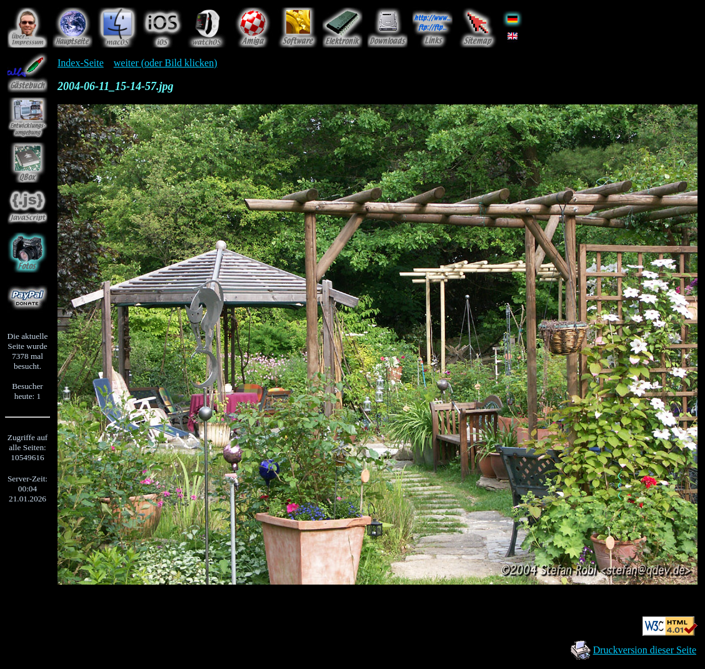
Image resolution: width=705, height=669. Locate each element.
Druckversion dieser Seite (644, 650)
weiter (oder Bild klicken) (166, 63)
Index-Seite (81, 63)
